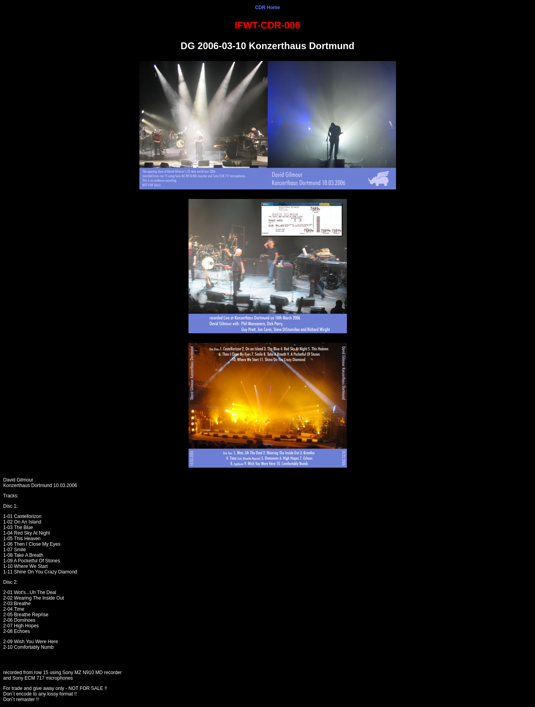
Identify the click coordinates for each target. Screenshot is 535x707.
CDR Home (267, 7)
